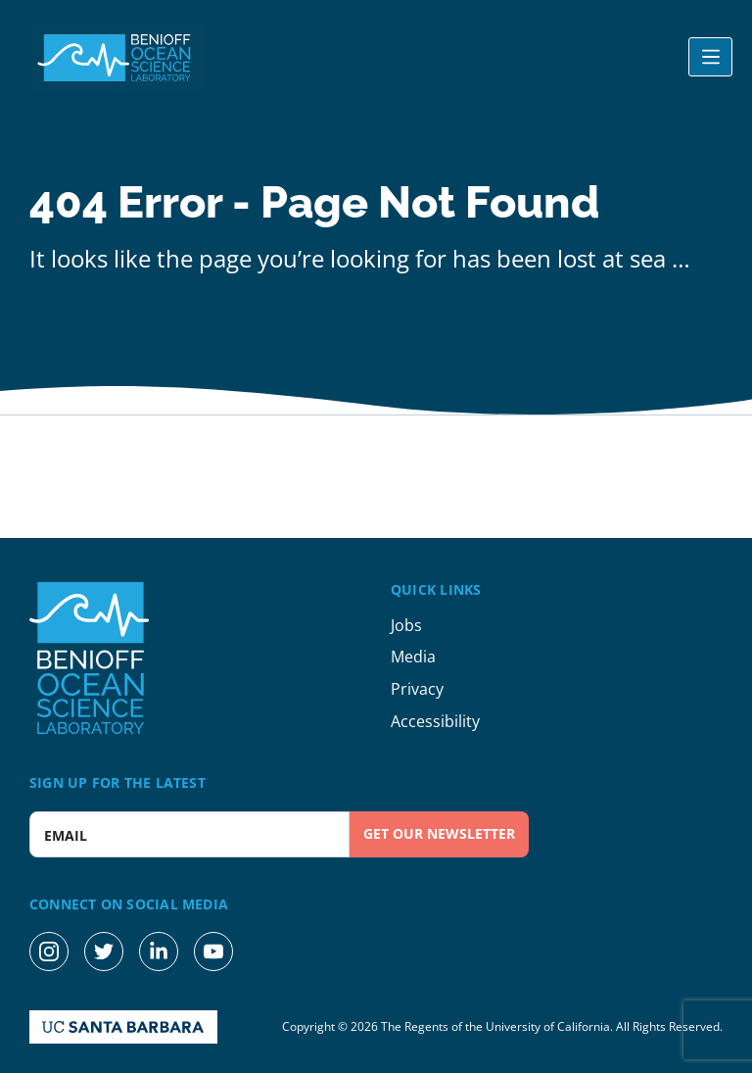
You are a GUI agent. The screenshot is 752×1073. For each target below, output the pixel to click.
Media (413, 656)
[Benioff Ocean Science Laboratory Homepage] (117, 58)
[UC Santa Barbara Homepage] (123, 1027)
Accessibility (435, 721)
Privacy (417, 689)
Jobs (406, 625)
